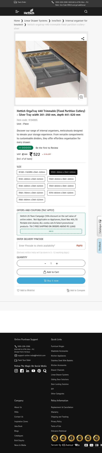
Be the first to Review (47, 147)
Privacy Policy (56, 421)
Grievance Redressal (58, 431)
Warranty (54, 412)
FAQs (16, 412)
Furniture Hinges (57, 346)
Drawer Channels (57, 370)
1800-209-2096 (61, 2)
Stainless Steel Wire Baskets (62, 360)
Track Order (22, 2)
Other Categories (57, 393)
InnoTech (56, 20)
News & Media (20, 445)
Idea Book (18, 426)
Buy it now (51, 280)
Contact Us (18, 417)
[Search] (86, 11)
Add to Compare (76, 290)
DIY (52, 389)
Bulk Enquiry (19, 440)
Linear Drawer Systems (35, 20)
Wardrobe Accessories (59, 351)
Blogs (16, 431)
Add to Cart (51, 271)
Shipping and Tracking (59, 417)
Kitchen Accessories (58, 365)
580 (24, 154)
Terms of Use (56, 426)
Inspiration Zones (21, 421)
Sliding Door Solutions (60, 379)
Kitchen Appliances (58, 356)
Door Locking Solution (60, 384)
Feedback (99, 246)
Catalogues (18, 435)
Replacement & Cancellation (62, 407)
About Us (18, 407)
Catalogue (100, 226)
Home (17, 20)
